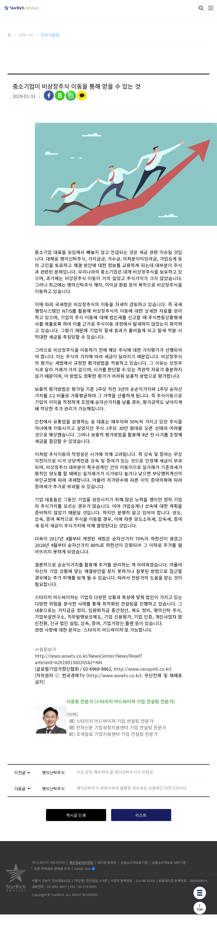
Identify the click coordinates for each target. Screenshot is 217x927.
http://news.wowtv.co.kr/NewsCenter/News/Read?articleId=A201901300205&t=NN (88, 658)
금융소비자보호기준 (134, 862)
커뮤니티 (26, 35)
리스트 (141, 815)
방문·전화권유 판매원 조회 (52, 868)
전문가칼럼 (50, 35)
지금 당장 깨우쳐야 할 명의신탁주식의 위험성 (115, 772)
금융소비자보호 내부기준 (169, 862)
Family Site (82, 868)
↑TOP (199, 907)
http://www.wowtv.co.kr (114, 675)
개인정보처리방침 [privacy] (81, 862)
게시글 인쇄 (76, 815)
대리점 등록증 (106, 862)
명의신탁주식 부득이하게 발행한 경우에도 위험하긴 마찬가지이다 (132, 788)
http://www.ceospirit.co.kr (142, 668)
